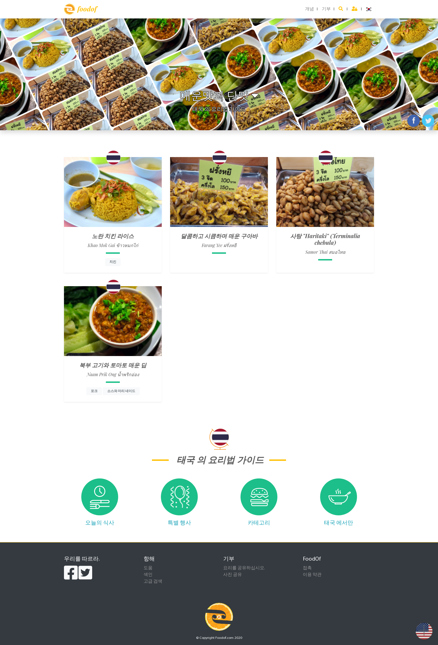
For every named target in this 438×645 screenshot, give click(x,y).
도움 (148, 568)
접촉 (307, 568)
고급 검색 (153, 581)
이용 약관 (312, 575)
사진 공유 (232, 575)
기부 (326, 9)
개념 (309, 9)
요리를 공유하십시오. (244, 568)
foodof (80, 9)
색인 (148, 575)
